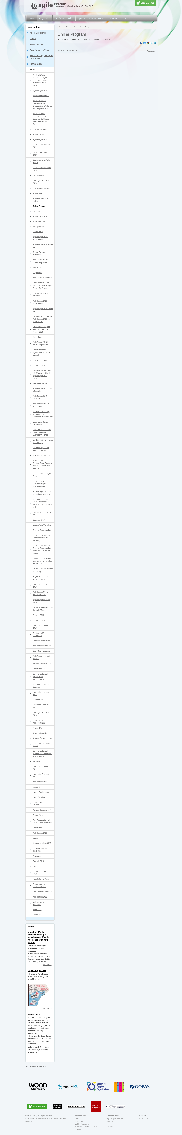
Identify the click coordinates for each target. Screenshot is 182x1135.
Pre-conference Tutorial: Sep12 (42, 744)
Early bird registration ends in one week (41, 449)
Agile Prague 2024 (40, 139)
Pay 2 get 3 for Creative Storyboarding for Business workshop (42, 432)
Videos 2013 (38, 787)
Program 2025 (38, 134)
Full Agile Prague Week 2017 (42, 513)
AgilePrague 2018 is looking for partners (40, 343)
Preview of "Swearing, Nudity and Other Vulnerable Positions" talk (43, 414)
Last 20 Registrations (41, 792)
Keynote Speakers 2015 (42, 664)
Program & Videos (40, 216)
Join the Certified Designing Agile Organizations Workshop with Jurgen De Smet (42, 105)
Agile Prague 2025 (40, 91)
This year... (37, 211)
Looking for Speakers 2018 (41, 706)
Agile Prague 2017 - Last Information (42, 389)
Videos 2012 (38, 838)
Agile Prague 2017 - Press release (40, 397)
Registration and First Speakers (41, 685)
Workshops (37, 856)
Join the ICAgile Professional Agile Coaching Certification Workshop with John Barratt (41, 80)
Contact (126, 18)
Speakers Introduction (41, 641)
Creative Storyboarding (42, 530)
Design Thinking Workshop (39, 253)
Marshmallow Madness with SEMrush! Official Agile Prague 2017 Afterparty (42, 374)
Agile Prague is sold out (42, 646)
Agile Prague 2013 (40, 833)
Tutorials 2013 (38, 861)
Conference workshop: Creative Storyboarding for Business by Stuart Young (42, 549)
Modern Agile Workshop (42, 525)
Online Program (39, 206)
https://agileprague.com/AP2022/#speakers (96, 39)
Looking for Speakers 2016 (41, 626)
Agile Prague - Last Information (40, 294)
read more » (47, 965)
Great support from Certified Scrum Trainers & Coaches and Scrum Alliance (42, 464)
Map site (110, 1121)
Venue (33, 38)
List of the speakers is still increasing (43, 570)
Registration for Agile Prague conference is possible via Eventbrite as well (43, 503)
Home (32, 18)
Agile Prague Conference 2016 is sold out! (42, 593)
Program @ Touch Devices (40, 803)
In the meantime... (40, 221)
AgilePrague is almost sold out (41, 657)
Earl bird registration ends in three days (43, 441)
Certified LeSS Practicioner (38, 634)
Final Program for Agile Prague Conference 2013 (42, 821)
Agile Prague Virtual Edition (40, 199)
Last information (39, 797)
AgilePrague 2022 (40, 193)
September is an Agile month (41, 161)
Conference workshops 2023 (42, 169)
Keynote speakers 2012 (42, 843)
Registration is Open (41, 879)
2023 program (38, 227)
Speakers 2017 (39, 520)
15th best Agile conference (38, 903)
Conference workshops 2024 (42, 146)
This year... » (151, 51)
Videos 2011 (38, 915)
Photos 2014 (38, 728)
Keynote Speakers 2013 (42, 810)
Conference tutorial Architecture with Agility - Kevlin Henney (42, 753)
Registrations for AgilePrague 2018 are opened (41, 352)
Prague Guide (36, 64)
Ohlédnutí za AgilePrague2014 (39, 721)
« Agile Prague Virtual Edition (68, 50)
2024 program (38, 175)
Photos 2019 (38, 232)
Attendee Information (41, 96)
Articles (68, 27)
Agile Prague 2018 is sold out (43, 310)
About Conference (38, 33)
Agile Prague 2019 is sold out (43, 245)
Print (108, 1124)
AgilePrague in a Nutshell (43, 278)
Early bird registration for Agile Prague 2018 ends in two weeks (42, 319)
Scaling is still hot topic (41, 455)
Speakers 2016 (39, 620)
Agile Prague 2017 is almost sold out (41, 405)
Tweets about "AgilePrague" (36, 1066)
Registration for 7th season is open (40, 578)
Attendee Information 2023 (41, 153)
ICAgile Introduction (40, 733)
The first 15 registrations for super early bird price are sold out (42, 561)
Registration (44, 18)
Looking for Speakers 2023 (41, 182)
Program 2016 (38, 615)
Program (114, 18)
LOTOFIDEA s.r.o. (145, 1119)
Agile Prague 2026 (37, 970)
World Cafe (37, 910)
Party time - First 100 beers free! (41, 849)
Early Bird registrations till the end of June (43, 608)
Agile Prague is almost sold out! (41, 601)
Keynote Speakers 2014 (42, 738)
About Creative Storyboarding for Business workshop (40, 483)
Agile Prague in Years (39, 50)
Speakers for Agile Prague (40, 872)
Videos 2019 (38, 268)
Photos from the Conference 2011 (39, 885)
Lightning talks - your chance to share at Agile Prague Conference (42, 285)
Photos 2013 (38, 815)
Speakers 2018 (39, 365)
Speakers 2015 (39, 700)
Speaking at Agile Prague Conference (41, 56)
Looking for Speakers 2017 (41, 585)
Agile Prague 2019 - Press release (40, 238)
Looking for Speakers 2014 (41, 767)
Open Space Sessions (41, 651)
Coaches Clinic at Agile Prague (42, 474)
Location (36, 866)
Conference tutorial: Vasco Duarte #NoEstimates (40, 676)
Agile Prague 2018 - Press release (40, 302)
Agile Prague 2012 (40, 897)
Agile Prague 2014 (40, 782)
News (32, 69)
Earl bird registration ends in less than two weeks (43, 493)
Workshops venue (40, 383)
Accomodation (36, 44)
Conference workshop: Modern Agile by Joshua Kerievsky (42, 538)
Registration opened (40, 669)
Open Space (38, 337)
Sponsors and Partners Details (92, 18)
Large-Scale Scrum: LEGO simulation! (40, 423)
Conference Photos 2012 (42, 892)
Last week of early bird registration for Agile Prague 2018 (41, 329)
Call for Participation (64, 18)
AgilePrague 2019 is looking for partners (40, 261)
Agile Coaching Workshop (43, 188)
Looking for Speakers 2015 (41, 693)
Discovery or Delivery (41, 360)
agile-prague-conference (115, 1119)
